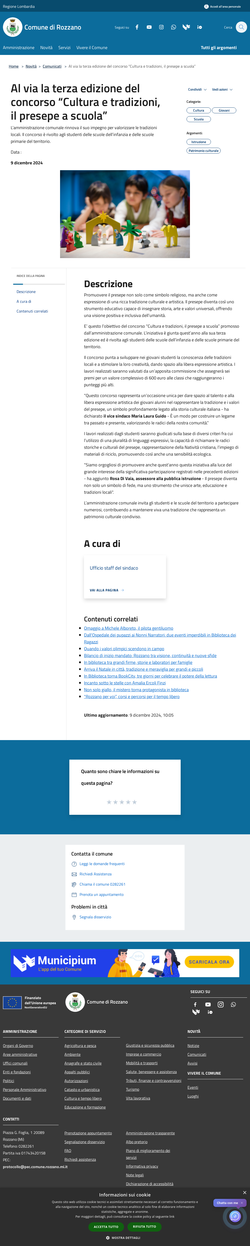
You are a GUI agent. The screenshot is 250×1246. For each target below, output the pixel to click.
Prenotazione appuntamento (88, 1133)
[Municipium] (183, 26)
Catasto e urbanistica (82, 1089)
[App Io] (197, 26)
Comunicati (52, 66)
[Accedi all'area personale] (222, 6)
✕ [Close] (241, 1202)
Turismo (132, 1089)
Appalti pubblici (77, 1072)
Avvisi (193, 1063)
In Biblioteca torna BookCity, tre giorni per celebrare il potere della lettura (150, 676)
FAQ (67, 1150)
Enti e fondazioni (17, 1072)
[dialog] (125, 1217)
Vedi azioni (223, 90)
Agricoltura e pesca (80, 1045)
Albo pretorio (136, 1142)
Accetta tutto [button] (106, 1227)
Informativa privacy (142, 1166)
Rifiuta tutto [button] (144, 1227)
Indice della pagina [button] (31, 275)
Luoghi (193, 1096)
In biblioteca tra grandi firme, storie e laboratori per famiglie (138, 662)
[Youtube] (146, 26)
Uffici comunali (15, 1063)
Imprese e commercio (143, 1054)
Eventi (193, 1087)
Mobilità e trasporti (142, 1063)
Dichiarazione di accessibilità (149, 1184)
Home (14, 66)
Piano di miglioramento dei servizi (148, 1154)
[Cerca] (241, 27)
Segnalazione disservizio (84, 1142)
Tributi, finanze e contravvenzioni (153, 1080)
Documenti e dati (17, 1098)
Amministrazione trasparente (150, 1133)
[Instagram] (159, 26)
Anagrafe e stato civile (83, 1063)
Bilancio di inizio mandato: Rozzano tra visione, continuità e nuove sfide (150, 655)
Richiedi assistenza (80, 1159)
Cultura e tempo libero (83, 1098)
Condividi (198, 90)
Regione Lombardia (19, 6)
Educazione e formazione (85, 1107)
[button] (125, 1237)
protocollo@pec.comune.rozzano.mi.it (35, 1167)
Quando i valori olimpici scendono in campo (124, 648)
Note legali (135, 1175)
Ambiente (72, 1054)
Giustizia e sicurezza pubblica (150, 1045)
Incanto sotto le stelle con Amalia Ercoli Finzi (125, 683)
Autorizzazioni (76, 1081)
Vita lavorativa (138, 1098)
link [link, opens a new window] (172, 1217)
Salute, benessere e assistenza (151, 1072)
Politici (8, 1081)
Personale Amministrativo (24, 1089)
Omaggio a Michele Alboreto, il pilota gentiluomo (128, 628)
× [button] (244, 1193)
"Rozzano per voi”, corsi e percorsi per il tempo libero (132, 696)
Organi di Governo (18, 1045)
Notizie (193, 1045)
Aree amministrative (20, 1054)
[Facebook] (134, 26)
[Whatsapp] (171, 26)
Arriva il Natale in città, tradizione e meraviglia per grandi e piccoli (143, 669)
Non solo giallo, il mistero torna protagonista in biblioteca (136, 689)
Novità (31, 66)
